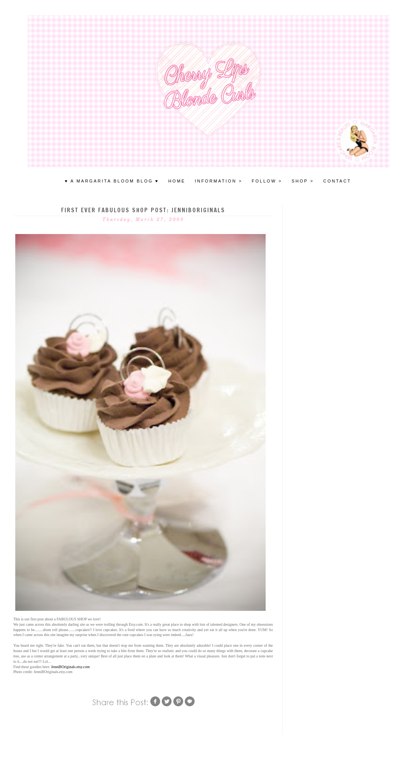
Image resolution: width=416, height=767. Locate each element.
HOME (176, 181)
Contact (337, 181)
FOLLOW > (267, 181)
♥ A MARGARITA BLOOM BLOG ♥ (112, 181)
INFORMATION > (218, 181)
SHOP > (303, 181)
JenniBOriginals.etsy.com (70, 667)
